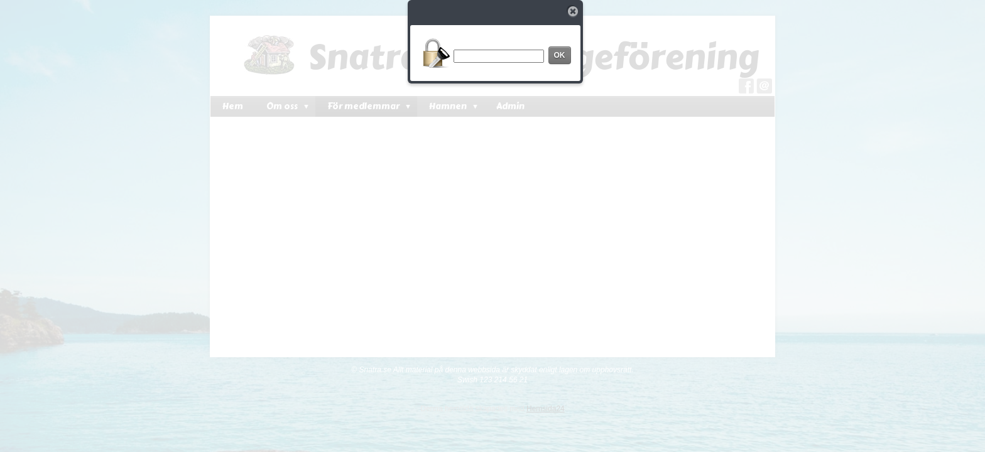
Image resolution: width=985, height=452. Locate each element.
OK (559, 55)
